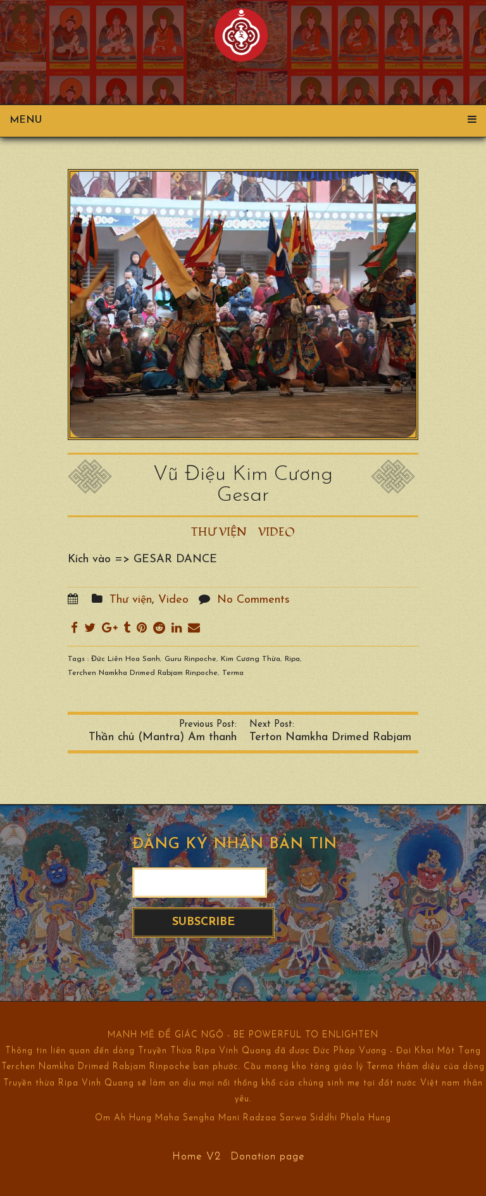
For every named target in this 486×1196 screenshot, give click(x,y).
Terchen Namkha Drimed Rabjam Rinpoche (143, 673)
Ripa (292, 659)
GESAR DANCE (175, 559)
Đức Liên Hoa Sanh (125, 659)
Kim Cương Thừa (250, 659)
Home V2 (196, 1156)
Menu (243, 120)
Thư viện (219, 532)
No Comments (253, 600)
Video (276, 532)
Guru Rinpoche (190, 659)
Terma (233, 673)
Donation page (267, 1156)
